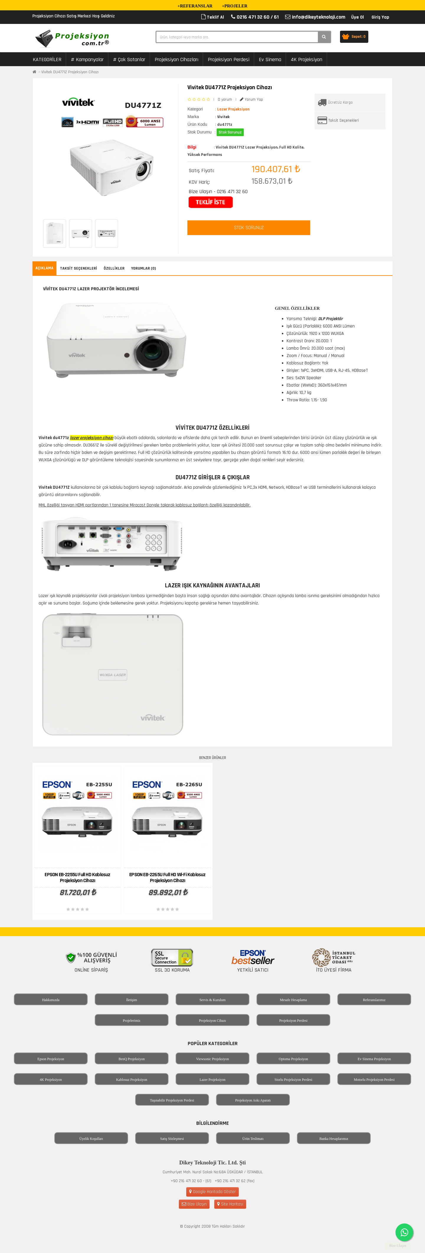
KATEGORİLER (47, 59)
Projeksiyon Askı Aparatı (253, 1100)
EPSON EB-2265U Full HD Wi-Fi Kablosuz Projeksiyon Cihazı (167, 877)
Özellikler (114, 268)
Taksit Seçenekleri (343, 120)
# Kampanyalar (87, 59)
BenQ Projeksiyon (132, 1059)
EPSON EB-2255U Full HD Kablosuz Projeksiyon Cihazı (77, 877)
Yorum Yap (251, 99)
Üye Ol (357, 17)
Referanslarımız (374, 1000)
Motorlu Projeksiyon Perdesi (374, 1080)
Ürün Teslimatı (253, 1139)
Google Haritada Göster (212, 1192)
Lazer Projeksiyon (212, 1080)
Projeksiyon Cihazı (212, 1021)
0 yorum (225, 99)
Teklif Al (212, 17)
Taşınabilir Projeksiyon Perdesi (172, 1100)
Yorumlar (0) (143, 268)
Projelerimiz (131, 1021)
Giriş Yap (380, 17)
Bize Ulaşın (194, 1204)
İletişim (131, 1000)
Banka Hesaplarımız (333, 1139)
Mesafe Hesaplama (293, 1000)
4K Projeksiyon (306, 59)
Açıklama (44, 268)
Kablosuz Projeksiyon (131, 1080)
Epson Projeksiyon (50, 1059)
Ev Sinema (270, 59)
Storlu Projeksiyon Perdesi (293, 1080)
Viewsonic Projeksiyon (212, 1059)
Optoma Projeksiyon (293, 1059)
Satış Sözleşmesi (172, 1139)
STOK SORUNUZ (249, 227)
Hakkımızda (51, 1000)
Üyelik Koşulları (91, 1139)
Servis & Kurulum (213, 1000)
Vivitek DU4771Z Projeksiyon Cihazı (70, 72)
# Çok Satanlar (129, 59)
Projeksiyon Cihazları (176, 59)
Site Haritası (230, 1204)
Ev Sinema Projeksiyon (374, 1059)
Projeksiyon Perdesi (228, 59)
